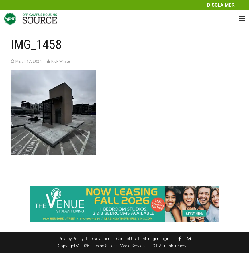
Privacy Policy (71, 238)
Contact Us (126, 238)
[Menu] (242, 18)
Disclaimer (221, 5)
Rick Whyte (60, 61)
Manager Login (155, 238)
